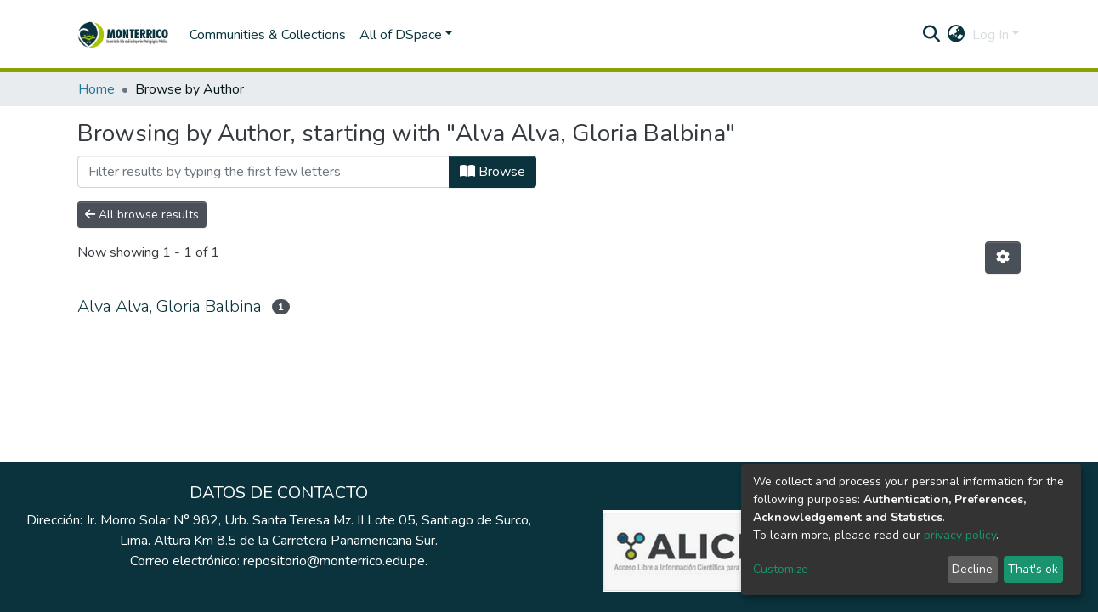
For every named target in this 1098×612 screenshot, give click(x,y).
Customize (780, 569)
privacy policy (960, 535)
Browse (492, 171)
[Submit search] (931, 35)
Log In (990, 35)
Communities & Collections (268, 35)
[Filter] (263, 172)
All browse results (142, 215)
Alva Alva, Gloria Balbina (169, 306)
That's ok (1033, 569)
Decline (972, 569)
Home (96, 89)
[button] (956, 35)
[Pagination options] (1003, 257)
